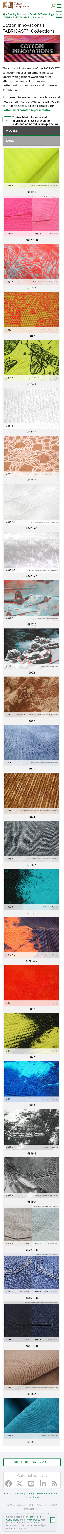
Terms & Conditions (47, 1493)
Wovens (12, 131)
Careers (19, 1493)
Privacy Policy (32, 1519)
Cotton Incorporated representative (27, 110)
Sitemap (30, 1493)
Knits (10, 141)
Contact (8, 1493)
